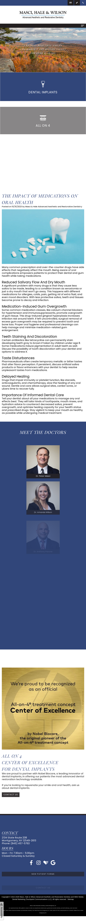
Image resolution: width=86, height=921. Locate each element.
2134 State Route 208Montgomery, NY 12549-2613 (19, 839)
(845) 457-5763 (20, 843)
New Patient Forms (43, 881)
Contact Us (11, 800)
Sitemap (70, 899)
